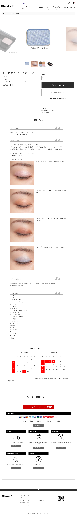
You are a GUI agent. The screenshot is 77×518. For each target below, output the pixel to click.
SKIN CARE (41, 7)
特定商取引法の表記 (24, 502)
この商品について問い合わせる (57, 99)
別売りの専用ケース (15, 153)
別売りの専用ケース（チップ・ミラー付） (21, 283)
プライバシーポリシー (25, 505)
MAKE (49, 7)
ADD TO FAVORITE (58, 92)
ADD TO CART (58, 85)
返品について (45, 108)
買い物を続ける (45, 113)
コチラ (22, 155)
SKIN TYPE (65, 7)
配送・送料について (24, 495)
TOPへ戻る (38, 490)
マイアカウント (42, 495)
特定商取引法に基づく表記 (48, 110)
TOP (4, 13)
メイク (9, 13)
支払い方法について (24, 500)
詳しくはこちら (38, 425)
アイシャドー (16, 13)
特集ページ (72, 7)
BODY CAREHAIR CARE (56, 7)
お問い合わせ (42, 500)
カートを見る (42, 497)
